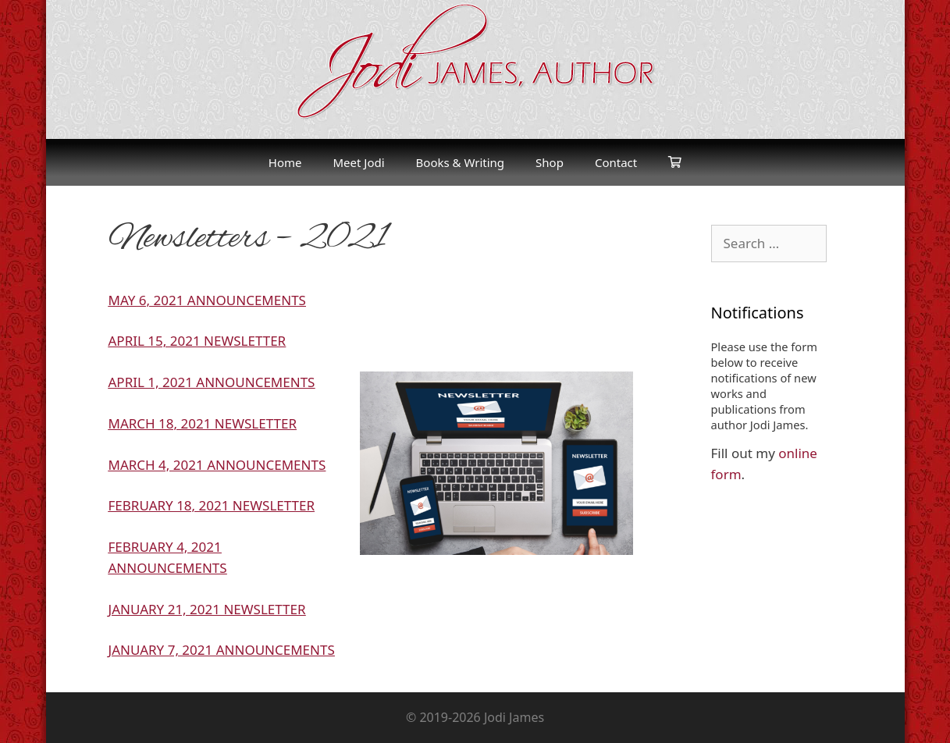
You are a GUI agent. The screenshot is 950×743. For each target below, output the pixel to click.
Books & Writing (460, 162)
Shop (549, 162)
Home (285, 162)
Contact (616, 162)
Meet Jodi (358, 162)
